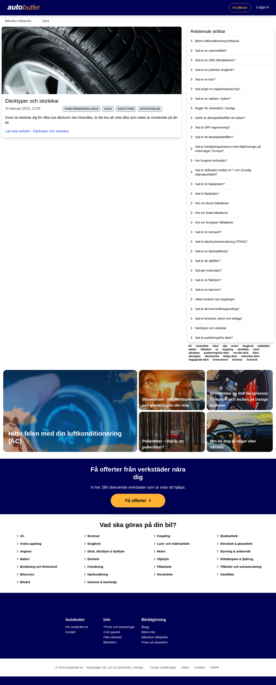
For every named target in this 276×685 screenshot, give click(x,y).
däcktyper (126, 108)
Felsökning (93, 566)
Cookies (199, 667)
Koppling (162, 536)
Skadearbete (227, 536)
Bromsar (92, 536)
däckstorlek (150, 108)
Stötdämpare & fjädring (235, 559)
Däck (108, 108)
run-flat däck (241, 352)
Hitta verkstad (112, 637)
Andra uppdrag (29, 543)
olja (225, 346)
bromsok (252, 359)
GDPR (214, 667)
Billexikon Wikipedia (18, 21)
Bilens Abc (148, 632)
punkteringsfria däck (82, 108)
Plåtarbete (163, 566)
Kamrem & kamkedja (100, 582)
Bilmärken (110, 642)
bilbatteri (206, 349)
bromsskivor (221, 359)
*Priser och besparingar (119, 627)
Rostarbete (163, 574)
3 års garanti (111, 632)
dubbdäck (264, 346)
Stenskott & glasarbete (235, 543)
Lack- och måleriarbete (172, 543)
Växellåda (225, 574)
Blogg (145, 627)
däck (216, 346)
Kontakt (70, 632)
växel (256, 349)
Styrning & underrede (234, 551)
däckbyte (194, 352)
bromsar (237, 359)
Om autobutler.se (76, 627)
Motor (160, 551)
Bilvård (23, 582)
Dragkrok (92, 543)
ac (217, 349)
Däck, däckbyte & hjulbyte (104, 551)
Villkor (185, 667)
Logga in (262, 7)
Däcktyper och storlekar (32, 101)
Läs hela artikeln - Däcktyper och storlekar (37, 131)
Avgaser (24, 551)
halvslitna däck (250, 356)
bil (190, 346)
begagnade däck (199, 359)
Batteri (23, 559)
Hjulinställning (96, 574)
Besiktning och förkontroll (37, 566)
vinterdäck (202, 346)
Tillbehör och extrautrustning (239, 566)
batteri (193, 349)
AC (20, 536)
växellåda (243, 349)
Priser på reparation (154, 642)
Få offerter (239, 7)
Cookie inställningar (163, 667)
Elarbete (91, 559)
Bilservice (25, 574)
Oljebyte (161, 559)
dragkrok (248, 346)
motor (235, 346)
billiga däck (230, 356)
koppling (228, 349)
